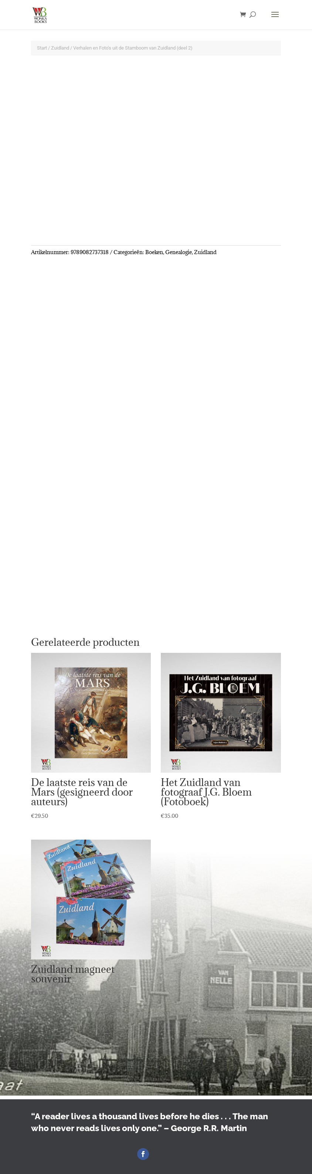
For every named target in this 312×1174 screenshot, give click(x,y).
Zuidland (60, 48)
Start (42, 48)
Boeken (154, 252)
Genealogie (178, 252)
